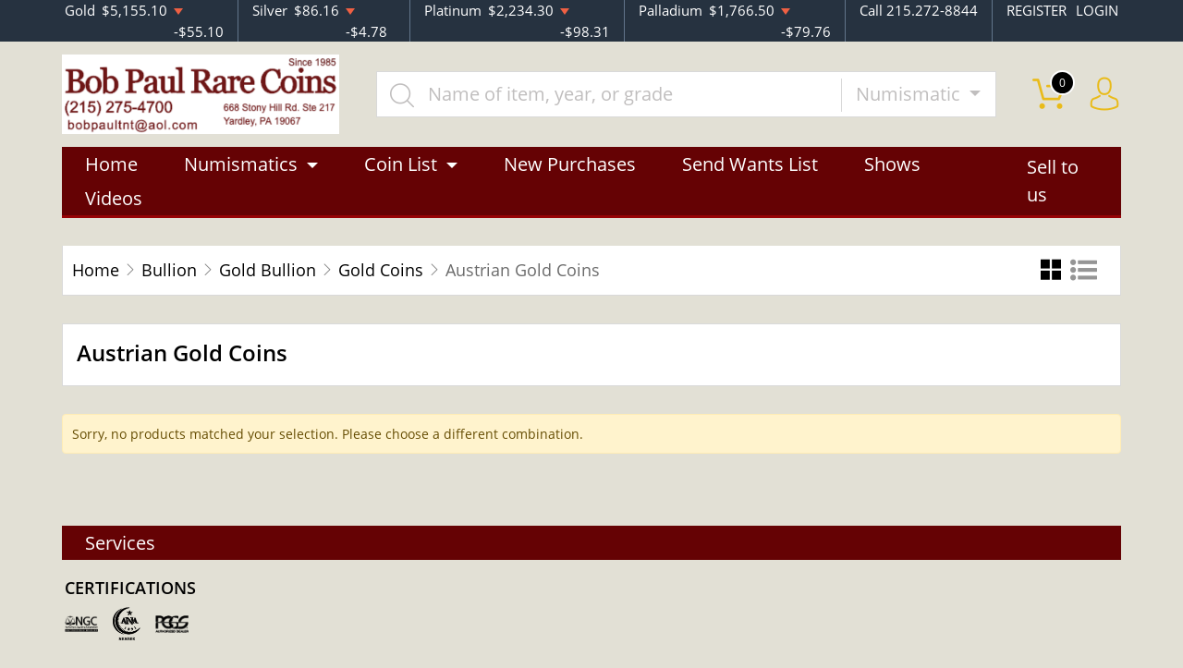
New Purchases (570, 164)
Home (111, 164)
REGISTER (1036, 10)
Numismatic (910, 93)
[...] (609, 94)
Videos (113, 198)
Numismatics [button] (241, 164)
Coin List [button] (400, 164)
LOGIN (1097, 10)
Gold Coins (380, 270)
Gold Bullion (267, 270)
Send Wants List (750, 164)
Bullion (169, 270)
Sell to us (1053, 181)
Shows (892, 164)
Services (120, 542)
